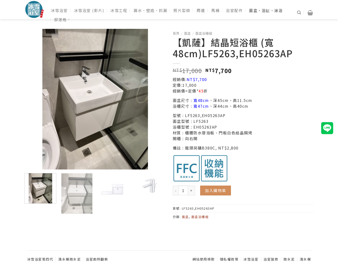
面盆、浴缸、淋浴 (266, 10)
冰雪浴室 (59, 10)
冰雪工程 (118, 10)
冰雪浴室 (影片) (89, 10)
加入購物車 (215, 190)
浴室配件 (234, 10)
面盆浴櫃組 (203, 33)
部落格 (62, 19)
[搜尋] (299, 12)
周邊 (201, 10)
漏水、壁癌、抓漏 (150, 10)
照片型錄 (181, 10)
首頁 (176, 33)
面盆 (187, 33)
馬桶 (215, 10)
